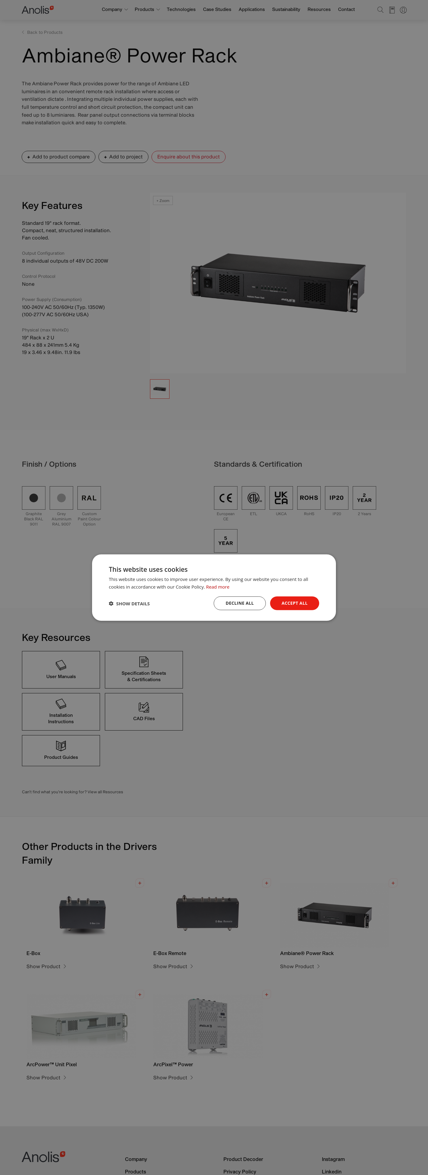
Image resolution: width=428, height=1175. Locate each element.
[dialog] (214, 587)
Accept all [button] (295, 603)
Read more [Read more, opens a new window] (218, 586)
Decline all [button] (240, 603)
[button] (129, 603)
